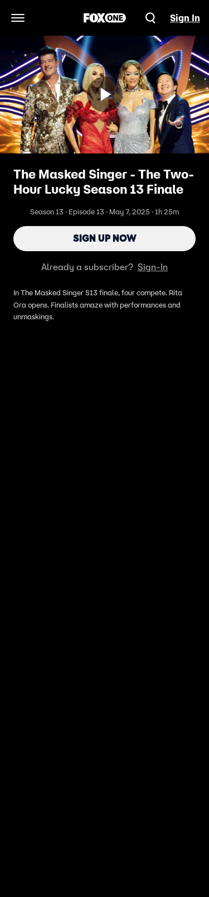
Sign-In (153, 266)
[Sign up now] (105, 94)
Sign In (185, 17)
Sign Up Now (105, 238)
